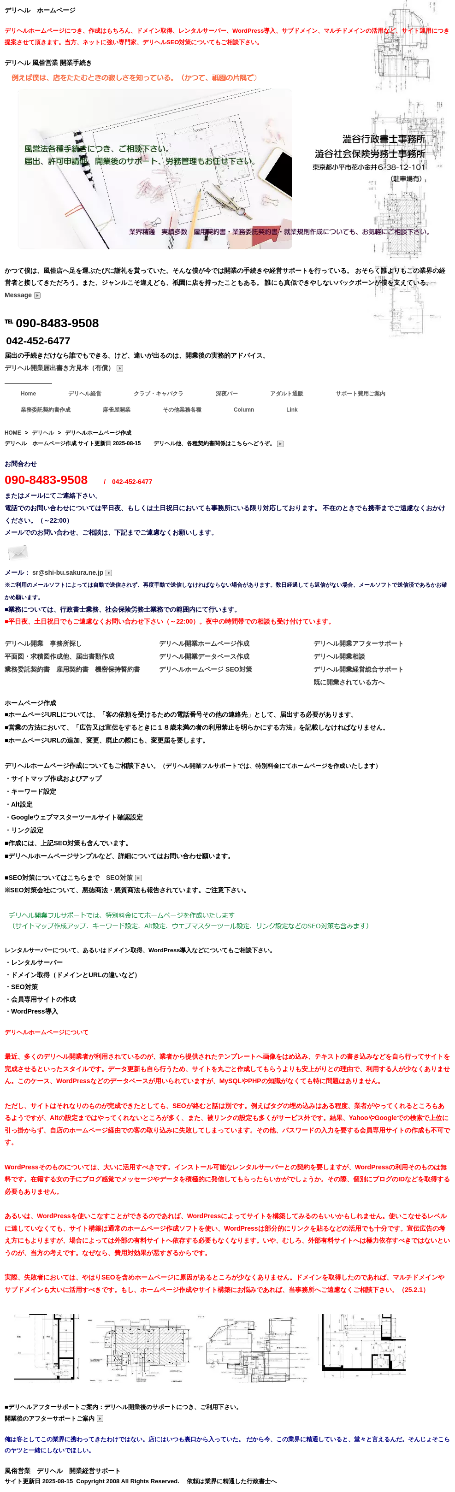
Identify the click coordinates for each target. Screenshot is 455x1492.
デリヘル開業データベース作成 (204, 656)
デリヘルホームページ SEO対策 (205, 669)
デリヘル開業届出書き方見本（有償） (64, 368)
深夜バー (227, 393)
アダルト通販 (286, 393)
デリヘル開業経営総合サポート (358, 669)
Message (23, 295)
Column (244, 410)
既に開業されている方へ (348, 682)
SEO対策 (124, 877)
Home (28, 393)
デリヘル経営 (84, 393)
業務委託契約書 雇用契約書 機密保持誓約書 (72, 669)
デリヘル (43, 433)
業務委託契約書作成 (46, 410)
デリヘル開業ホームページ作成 (204, 643)
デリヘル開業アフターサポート (358, 643)
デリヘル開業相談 (339, 656)
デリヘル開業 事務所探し (43, 643)
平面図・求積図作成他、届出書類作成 (59, 656)
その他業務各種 (182, 410)
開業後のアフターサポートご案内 (54, 1418)
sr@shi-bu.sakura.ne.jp (72, 572)
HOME (13, 433)
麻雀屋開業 (116, 410)
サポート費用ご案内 (360, 393)
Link (291, 410)
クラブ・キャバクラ (158, 393)
